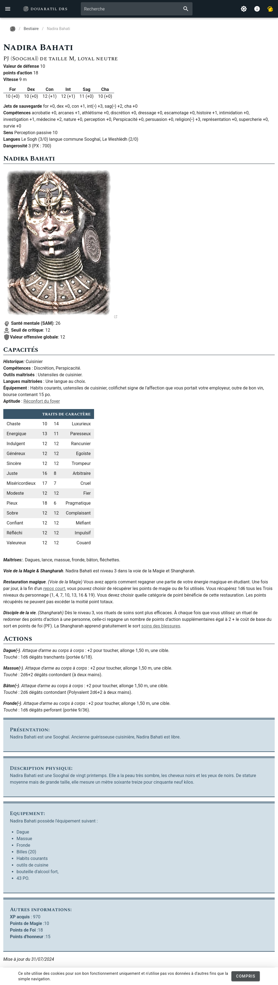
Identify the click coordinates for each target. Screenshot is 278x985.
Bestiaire (31, 28)
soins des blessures (160, 626)
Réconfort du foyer (41, 401)
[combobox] (137, 8)
